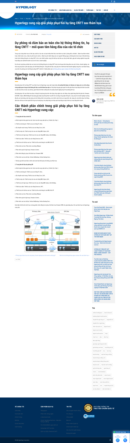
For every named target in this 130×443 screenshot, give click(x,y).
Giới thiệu (97, 34)
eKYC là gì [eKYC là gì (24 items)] (106, 337)
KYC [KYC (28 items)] (104, 351)
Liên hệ (106, 10)
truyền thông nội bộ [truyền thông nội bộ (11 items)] (108, 385)
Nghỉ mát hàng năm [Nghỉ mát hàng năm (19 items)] (97, 368)
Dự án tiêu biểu (78, 10)
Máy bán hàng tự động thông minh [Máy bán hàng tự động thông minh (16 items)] (101, 361)
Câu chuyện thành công (73, 410)
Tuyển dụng (89, 10)
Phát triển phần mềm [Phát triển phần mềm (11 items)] (97, 375)
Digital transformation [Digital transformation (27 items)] (98, 333)
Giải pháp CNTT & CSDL (47, 428)
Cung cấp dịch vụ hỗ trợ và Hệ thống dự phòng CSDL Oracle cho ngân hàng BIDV (103, 175)
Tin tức (98, 10)
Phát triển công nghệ (47, 413)
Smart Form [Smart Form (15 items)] (95, 385)
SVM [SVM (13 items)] (101, 385)
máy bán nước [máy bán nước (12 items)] (96, 364)
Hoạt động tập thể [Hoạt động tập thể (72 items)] (97, 351)
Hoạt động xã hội (99, 56)
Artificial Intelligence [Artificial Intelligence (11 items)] (97, 312)
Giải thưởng (18, 426)
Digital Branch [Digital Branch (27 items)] (107, 326)
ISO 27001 (18, 259)
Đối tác (96, 47)
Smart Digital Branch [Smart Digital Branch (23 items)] (108, 378)
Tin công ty (69, 413)
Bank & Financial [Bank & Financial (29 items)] (108, 312)
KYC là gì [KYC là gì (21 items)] (109, 351)
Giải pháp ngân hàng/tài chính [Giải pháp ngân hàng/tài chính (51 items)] (100, 344)
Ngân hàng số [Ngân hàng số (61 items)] (107, 368)
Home (16, 18)
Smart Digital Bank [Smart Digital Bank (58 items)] (97, 378)
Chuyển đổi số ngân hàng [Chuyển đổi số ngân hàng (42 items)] (98, 323)
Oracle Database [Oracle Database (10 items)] (101, 371)
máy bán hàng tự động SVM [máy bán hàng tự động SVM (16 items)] (99, 357)
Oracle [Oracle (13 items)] (94, 371)
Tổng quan (44, 410)
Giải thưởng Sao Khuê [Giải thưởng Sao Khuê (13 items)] (98, 347)
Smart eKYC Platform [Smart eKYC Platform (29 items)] (104, 382)
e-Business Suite (45, 417)
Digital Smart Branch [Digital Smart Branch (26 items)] (97, 330)
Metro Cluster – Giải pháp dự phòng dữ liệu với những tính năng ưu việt (103, 122)
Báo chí (68, 420)
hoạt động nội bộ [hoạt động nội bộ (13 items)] (109, 347)
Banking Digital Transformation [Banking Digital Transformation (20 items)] (100, 316)
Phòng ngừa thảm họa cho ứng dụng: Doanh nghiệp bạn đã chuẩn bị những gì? (103, 136)
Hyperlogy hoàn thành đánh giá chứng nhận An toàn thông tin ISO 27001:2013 (103, 159)
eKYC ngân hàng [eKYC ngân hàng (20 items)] (96, 340)
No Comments (84, 34)
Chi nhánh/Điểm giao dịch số (49, 425)
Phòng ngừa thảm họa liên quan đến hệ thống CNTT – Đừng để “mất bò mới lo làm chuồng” (103, 151)
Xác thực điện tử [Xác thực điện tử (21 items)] (96, 389)
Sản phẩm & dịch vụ (65, 10)
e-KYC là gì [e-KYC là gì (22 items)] (95, 337)
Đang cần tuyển (71, 433)
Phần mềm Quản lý (72, 423)
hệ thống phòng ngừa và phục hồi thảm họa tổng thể (67, 69)
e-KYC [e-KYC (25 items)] (106, 333)
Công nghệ (48, 34)
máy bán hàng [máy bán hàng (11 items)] (96, 354)
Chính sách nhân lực (72, 426)
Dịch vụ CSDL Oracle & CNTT (49, 431)
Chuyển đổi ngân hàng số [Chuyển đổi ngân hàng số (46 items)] (98, 319)
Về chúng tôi (52, 10)
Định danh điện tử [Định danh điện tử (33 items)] (107, 389)
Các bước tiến (98, 39)
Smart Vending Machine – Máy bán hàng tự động (51, 421)
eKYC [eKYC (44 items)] (101, 337)
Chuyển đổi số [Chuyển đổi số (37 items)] (110, 319)
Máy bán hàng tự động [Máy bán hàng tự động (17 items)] (106, 354)
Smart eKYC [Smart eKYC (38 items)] (95, 382)
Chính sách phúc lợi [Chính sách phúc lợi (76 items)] (97, 326)
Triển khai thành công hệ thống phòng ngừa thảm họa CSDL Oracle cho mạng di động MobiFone (103, 167)
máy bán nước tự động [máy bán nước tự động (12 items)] (106, 364)
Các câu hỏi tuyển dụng (73, 430)
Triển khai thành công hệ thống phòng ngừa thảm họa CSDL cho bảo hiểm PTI (102, 183)
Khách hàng (97, 43)
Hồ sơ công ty (99, 64)
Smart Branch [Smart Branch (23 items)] (107, 375)
